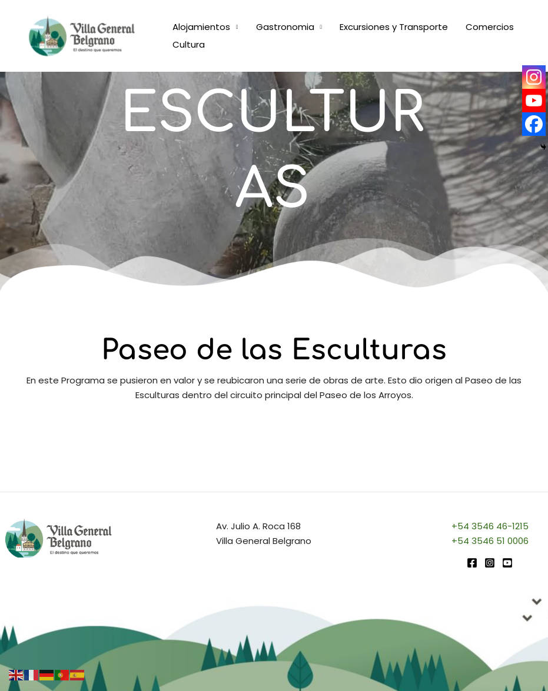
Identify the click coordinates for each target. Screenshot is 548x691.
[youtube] (507, 563)
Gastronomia (285, 27)
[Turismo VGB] (82, 35)
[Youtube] (534, 100)
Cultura (188, 44)
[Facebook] (534, 124)
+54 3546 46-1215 (490, 526)
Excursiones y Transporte (394, 27)
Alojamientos (201, 27)
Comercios (490, 27)
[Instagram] (534, 77)
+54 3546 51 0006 (490, 541)
